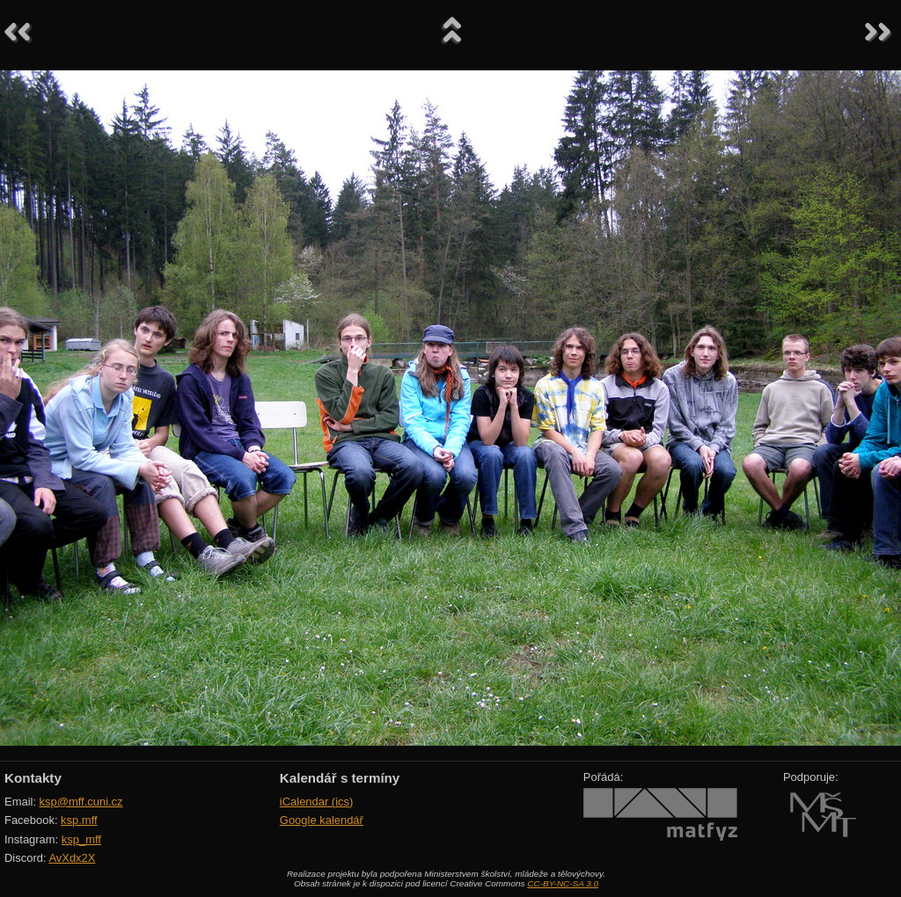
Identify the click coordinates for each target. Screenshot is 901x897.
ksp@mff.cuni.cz (81, 801)
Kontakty (33, 777)
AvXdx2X (71, 857)
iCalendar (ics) (317, 801)
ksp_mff (81, 839)
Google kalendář (321, 820)
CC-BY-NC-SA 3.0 (562, 883)
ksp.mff (79, 820)
